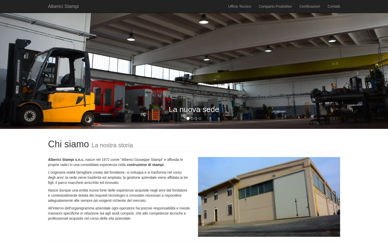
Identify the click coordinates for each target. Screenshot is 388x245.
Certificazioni (309, 6)
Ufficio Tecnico (239, 6)
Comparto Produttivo (275, 6)
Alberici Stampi (63, 6)
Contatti (334, 6)
